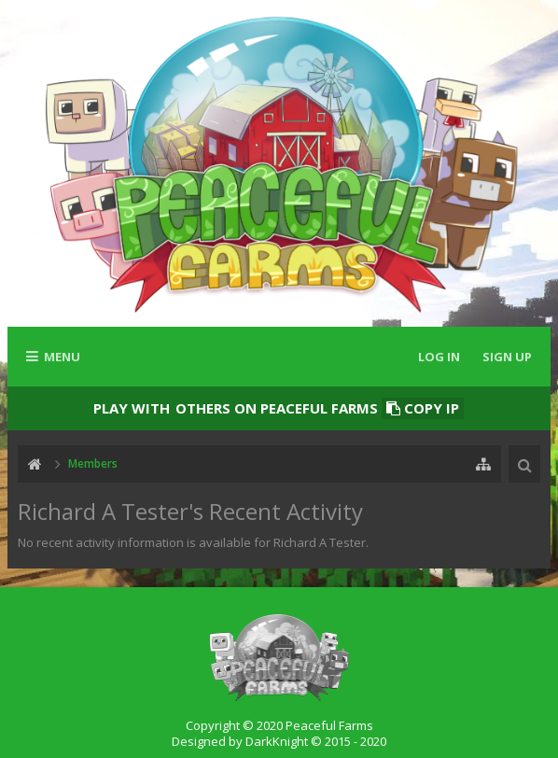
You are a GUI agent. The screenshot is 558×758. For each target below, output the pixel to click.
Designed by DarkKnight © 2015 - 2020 (279, 741)
